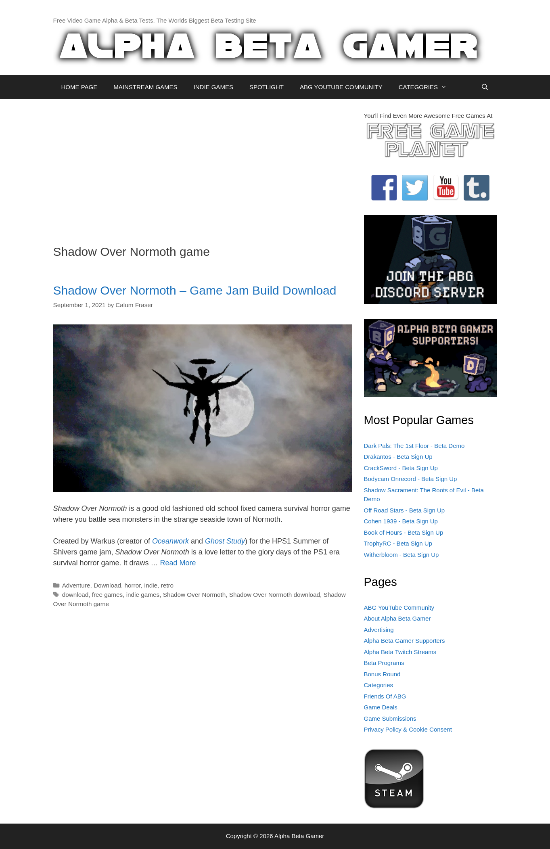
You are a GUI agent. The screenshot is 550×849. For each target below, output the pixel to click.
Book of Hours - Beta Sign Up (403, 532)
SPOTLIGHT (266, 87)
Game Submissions (390, 718)
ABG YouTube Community (399, 607)
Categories (378, 685)
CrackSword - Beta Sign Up (401, 467)
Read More (178, 563)
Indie (150, 585)
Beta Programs (384, 662)
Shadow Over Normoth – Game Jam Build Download (195, 290)
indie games (142, 594)
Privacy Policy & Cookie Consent (408, 729)
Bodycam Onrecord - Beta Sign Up (410, 478)
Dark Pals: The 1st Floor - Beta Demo (414, 445)
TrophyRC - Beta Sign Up (398, 543)
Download (107, 585)
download (75, 594)
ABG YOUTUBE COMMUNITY (341, 87)
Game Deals (380, 707)
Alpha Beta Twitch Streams (400, 651)
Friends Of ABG (385, 696)
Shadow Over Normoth (194, 594)
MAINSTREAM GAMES (145, 87)
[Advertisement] (202, 167)
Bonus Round (382, 674)
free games (107, 594)
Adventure (76, 585)
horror (132, 585)
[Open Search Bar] (485, 87)
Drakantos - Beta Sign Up (398, 456)
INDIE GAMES (213, 87)
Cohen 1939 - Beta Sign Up (401, 521)
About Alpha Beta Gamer (397, 618)
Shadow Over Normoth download (274, 594)
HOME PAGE (79, 87)
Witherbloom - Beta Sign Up (401, 554)
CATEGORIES (427, 87)
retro (167, 585)
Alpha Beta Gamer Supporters (404, 640)
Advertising (379, 629)
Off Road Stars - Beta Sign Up (404, 510)
